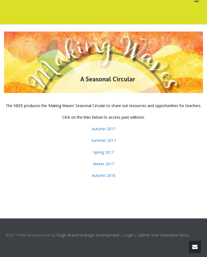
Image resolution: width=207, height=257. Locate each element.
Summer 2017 (103, 140)
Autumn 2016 (103, 175)
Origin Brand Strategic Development (87, 235)
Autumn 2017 (103, 128)
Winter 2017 (103, 163)
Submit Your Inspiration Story (163, 235)
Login (128, 235)
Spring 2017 (103, 152)
